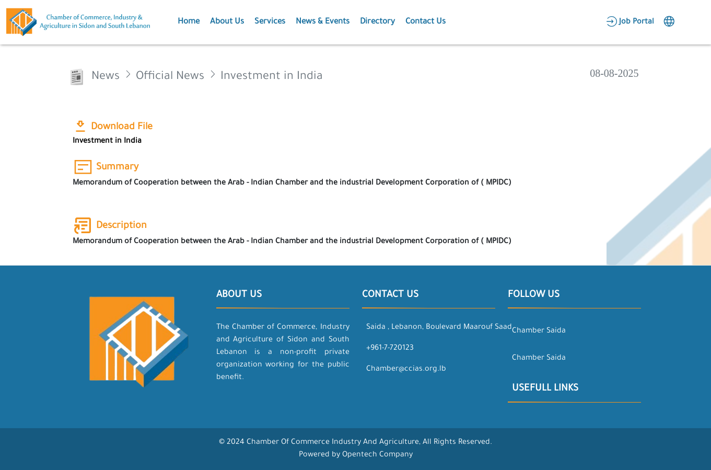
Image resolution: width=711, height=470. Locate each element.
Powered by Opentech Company (356, 455)
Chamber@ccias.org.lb (406, 369)
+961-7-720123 (390, 349)
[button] (187, 22)
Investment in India (107, 141)
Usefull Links (545, 389)
